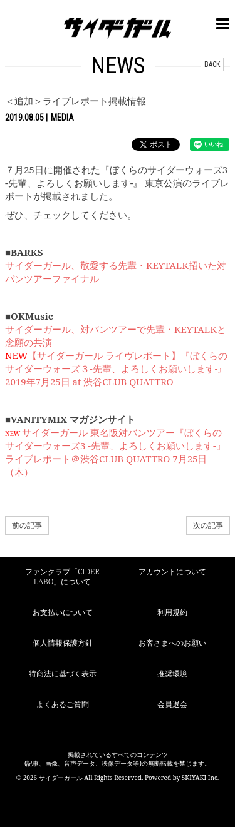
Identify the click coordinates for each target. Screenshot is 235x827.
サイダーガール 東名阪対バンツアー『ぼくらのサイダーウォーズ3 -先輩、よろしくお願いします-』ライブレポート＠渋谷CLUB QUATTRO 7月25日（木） (115, 452)
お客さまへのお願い (172, 642)
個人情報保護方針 (63, 642)
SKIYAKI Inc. (200, 777)
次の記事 (208, 525)
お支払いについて (63, 612)
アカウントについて (172, 571)
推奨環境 (172, 673)
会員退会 (172, 704)
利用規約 (172, 612)
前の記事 (27, 525)
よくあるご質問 (62, 704)
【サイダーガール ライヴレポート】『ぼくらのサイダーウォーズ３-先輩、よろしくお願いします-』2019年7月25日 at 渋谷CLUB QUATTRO (116, 368)
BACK (212, 64)
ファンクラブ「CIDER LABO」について (62, 576)
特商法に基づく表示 (63, 673)
